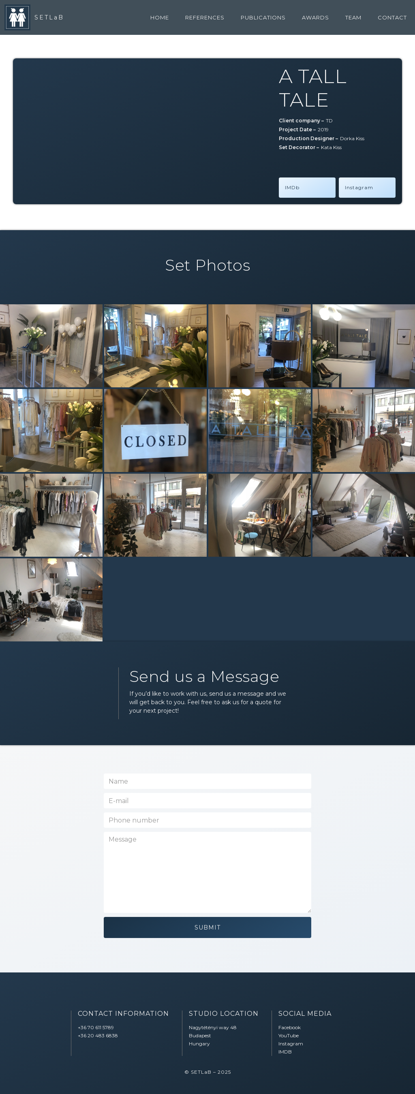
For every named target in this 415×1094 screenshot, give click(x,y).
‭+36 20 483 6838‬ (98, 1035)
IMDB (285, 1052)
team (353, 17)
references (205, 17)
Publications (263, 17)
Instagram (359, 187)
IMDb (292, 187)
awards (315, 17)
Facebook (289, 1027)
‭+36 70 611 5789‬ (96, 1027)
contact (392, 17)
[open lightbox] (51, 345)
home (159, 17)
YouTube (288, 1035)
